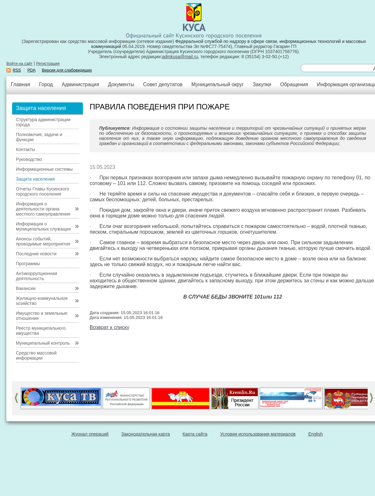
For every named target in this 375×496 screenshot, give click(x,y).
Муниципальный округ (217, 84)
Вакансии (26, 288)
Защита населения (35, 179)
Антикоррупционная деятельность (36, 276)
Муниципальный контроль (43, 343)
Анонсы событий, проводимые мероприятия (43, 241)
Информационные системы (44, 169)
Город (46, 84)
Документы (121, 84)
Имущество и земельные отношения (41, 316)
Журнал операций (89, 434)
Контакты (25, 149)
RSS (17, 70)
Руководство (29, 159)
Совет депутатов (162, 84)
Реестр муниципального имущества (41, 331)
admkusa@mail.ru (180, 56)
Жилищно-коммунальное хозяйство (42, 301)
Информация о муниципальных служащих (43, 226)
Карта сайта (195, 434)
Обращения (294, 84)
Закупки (262, 84)
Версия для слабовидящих (67, 70)
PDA (31, 70)
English (315, 434)
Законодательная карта (145, 434)
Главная (20, 84)
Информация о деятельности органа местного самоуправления (43, 209)
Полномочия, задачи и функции (39, 137)
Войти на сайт (19, 63)
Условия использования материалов (258, 434)
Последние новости (36, 253)
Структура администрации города (43, 122)
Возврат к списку (109, 327)
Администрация (80, 84)
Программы (28, 263)
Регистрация (48, 63)
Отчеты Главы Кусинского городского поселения (42, 191)
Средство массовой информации (36, 355)
